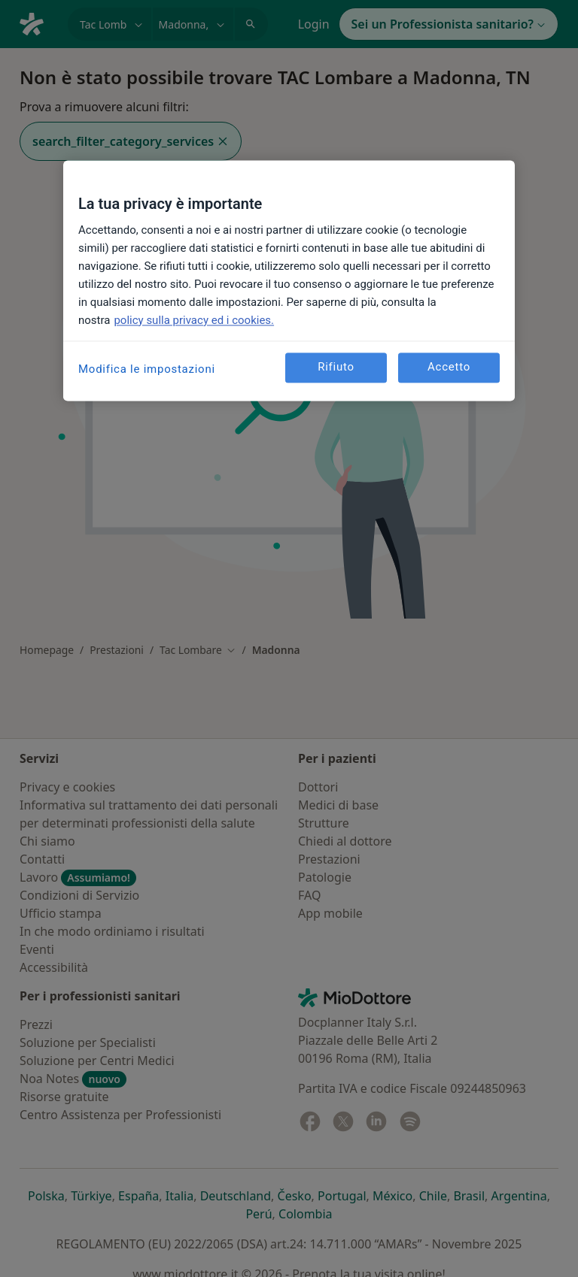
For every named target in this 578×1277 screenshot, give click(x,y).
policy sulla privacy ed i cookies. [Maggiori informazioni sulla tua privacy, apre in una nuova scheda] (194, 320)
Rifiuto (336, 367)
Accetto (448, 367)
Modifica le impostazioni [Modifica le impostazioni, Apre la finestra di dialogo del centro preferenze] (146, 369)
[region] (289, 280)
